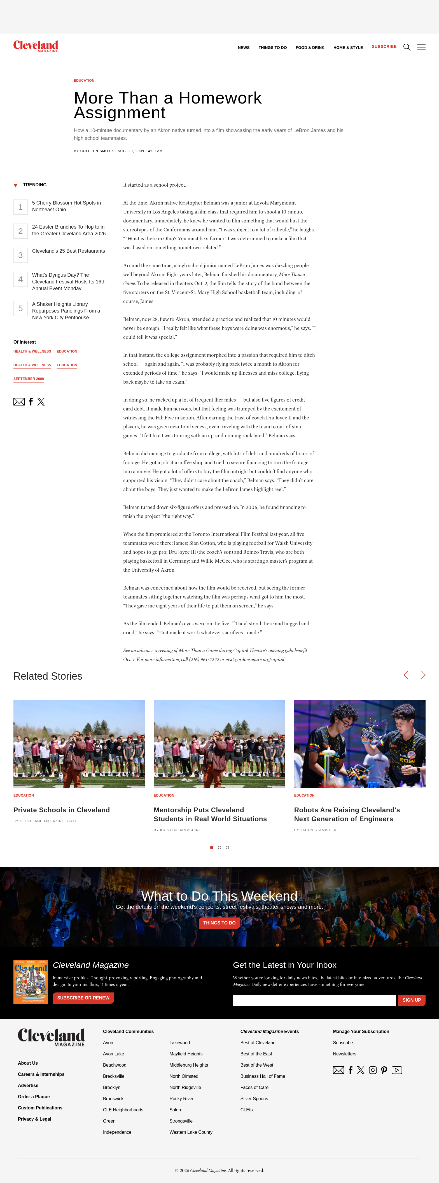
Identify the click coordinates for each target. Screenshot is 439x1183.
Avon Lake (113, 1053)
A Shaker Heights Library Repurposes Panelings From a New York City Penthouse (66, 310)
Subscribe (384, 46)
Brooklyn (111, 1087)
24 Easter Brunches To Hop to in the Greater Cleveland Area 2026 (69, 230)
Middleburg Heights (188, 1065)
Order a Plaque (34, 1096)
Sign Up (412, 1000)
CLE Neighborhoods (123, 1109)
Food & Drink (310, 47)
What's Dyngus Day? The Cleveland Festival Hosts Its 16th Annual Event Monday (69, 281)
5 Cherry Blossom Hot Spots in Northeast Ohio (66, 206)
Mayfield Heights (185, 1053)
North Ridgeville (185, 1087)
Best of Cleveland (257, 1042)
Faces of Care (254, 1087)
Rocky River (181, 1098)
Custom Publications (40, 1107)
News (244, 47)
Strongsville (181, 1121)
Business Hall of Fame (262, 1076)
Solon (175, 1109)
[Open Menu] (421, 48)
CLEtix (247, 1109)
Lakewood (179, 1042)
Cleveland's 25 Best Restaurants (68, 251)
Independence (117, 1132)
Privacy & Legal (34, 1119)
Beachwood (115, 1065)
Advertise (28, 1085)
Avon (108, 1042)
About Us (28, 1063)
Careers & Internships (41, 1074)
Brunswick (113, 1098)
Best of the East (256, 1053)
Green (109, 1121)
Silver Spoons (254, 1098)
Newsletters (344, 1053)
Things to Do (273, 47)
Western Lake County (191, 1132)
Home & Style (348, 47)
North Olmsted (183, 1076)
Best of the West (256, 1065)
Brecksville (113, 1076)
